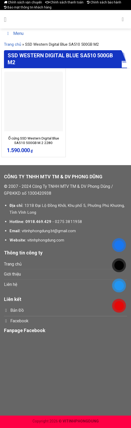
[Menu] (7, 19)
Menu (14, 33)
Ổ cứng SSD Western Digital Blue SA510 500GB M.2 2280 (33, 140)
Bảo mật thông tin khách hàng (28, 7)
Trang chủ (12, 44)
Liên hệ (10, 284)
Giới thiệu (12, 274)
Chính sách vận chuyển (23, 2)
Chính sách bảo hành (104, 2)
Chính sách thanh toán (64, 2)
